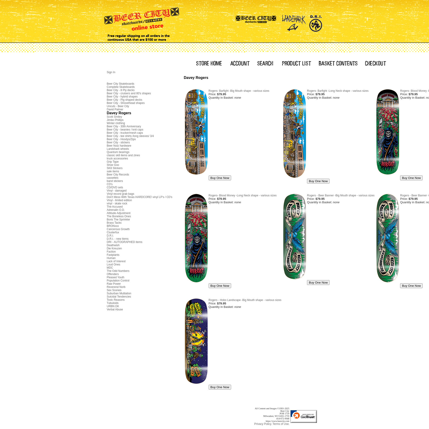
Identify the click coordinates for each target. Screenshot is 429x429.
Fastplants (113, 254)
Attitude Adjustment (118, 213)
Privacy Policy (262, 424)
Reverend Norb (116, 287)
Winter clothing (116, 123)
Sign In (111, 72)
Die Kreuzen (114, 248)
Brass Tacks (114, 222)
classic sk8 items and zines (123, 155)
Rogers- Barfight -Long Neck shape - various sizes (337, 90)
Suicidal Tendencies (119, 296)
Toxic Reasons (116, 299)
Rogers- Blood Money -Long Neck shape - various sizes (243, 195)
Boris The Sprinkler (118, 219)
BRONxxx (113, 226)
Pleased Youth (116, 277)
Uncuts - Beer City (118, 106)
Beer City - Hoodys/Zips (121, 139)
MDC (110, 267)
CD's (110, 184)
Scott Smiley (114, 116)
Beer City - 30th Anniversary (124, 126)
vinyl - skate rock (117, 203)
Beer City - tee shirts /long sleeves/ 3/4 (130, 136)
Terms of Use (280, 424)
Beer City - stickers (118, 142)
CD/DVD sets (115, 187)
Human (111, 258)
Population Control (118, 280)
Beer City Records (118, 174)
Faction (111, 251)
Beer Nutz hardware (119, 145)
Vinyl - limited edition (119, 200)
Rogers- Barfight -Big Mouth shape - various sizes (239, 90)
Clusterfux (113, 232)
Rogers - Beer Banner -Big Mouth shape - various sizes (340, 195)
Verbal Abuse (115, 309)
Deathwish (113, 245)
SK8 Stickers (115, 168)
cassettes (113, 177)
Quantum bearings (118, 152)
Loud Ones (113, 264)
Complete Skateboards (121, 87)
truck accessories (117, 158)
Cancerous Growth (118, 229)
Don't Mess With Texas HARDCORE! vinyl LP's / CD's (139, 197)
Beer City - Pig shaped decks (124, 99)
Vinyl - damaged (117, 190)
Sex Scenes (114, 290)
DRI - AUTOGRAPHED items (124, 242)
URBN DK (113, 306)
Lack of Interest (116, 261)
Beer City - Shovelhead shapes (126, 103)
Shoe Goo (113, 165)
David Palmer (115, 109)
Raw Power (114, 283)
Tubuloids (113, 303)
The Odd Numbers (118, 271)
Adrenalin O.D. (116, 210)
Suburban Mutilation (119, 293)
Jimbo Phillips (115, 120)
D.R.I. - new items (118, 238)
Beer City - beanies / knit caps (125, 129)
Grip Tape (113, 161)
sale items (113, 171)
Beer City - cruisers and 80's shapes (129, 93)
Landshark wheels (118, 148)
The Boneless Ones (119, 216)
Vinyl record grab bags (120, 193)
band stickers (115, 181)
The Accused (115, 206)
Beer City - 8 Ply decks (121, 90)
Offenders (113, 274)
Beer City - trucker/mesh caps (125, 132)
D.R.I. (110, 235)
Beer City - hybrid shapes (122, 96)
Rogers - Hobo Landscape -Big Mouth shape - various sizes (245, 300)
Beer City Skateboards (120, 83)
